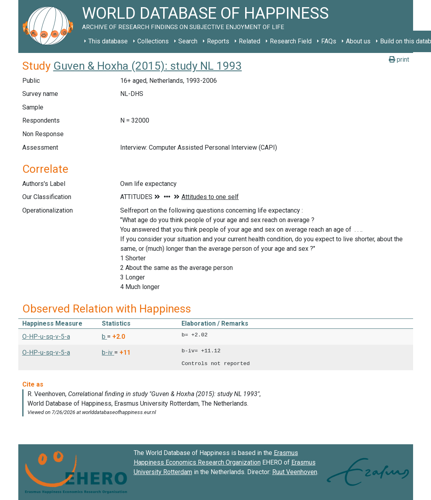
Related (249, 41)
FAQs (328, 41)
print (399, 59)
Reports (218, 41)
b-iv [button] (108, 352)
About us (358, 41)
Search (187, 41)
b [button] (104, 336)
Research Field (291, 41)
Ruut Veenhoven (294, 472)
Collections (153, 41)
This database (108, 41)
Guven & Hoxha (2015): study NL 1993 (147, 65)
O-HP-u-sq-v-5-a (46, 336)
